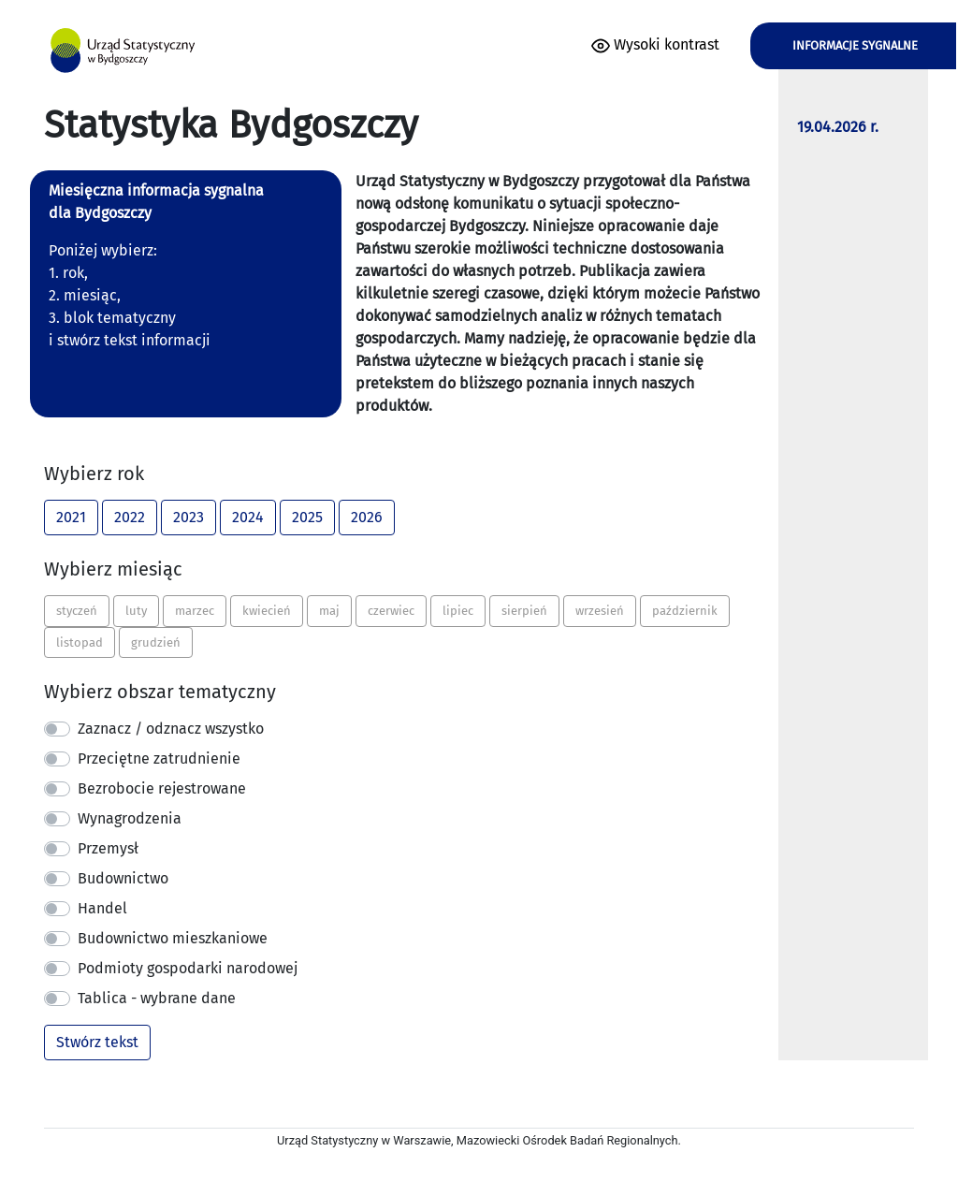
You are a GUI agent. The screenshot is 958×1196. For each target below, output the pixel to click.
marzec (194, 610)
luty (136, 610)
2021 (71, 516)
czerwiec (391, 610)
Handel (102, 908)
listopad (79, 641)
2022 (129, 516)
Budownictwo (123, 878)
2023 (188, 516)
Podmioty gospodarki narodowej (188, 968)
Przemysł (108, 848)
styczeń (76, 610)
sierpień (524, 610)
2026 (367, 516)
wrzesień (599, 610)
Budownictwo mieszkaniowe (173, 938)
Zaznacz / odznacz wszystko (171, 728)
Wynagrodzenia (129, 818)
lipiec (458, 610)
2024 (248, 516)
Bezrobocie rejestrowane (162, 788)
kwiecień (266, 610)
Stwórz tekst (97, 1042)
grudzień (156, 641)
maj (329, 610)
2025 (307, 516)
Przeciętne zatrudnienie (159, 758)
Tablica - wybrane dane (157, 998)
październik (685, 610)
